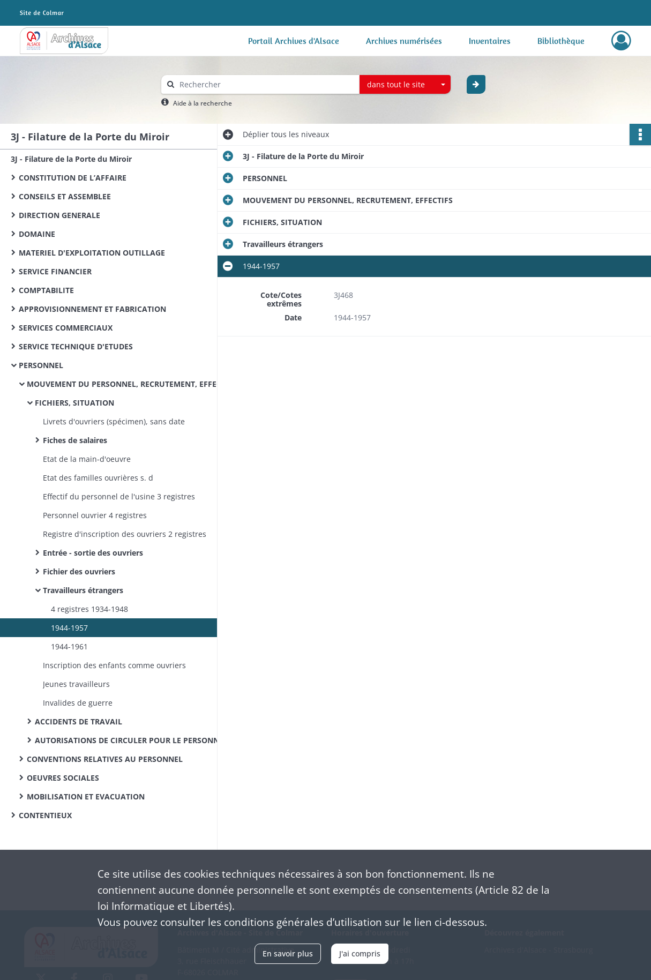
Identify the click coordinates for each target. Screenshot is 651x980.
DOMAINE (37, 234)
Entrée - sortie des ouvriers (93, 553)
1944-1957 (69, 628)
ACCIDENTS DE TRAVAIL (78, 721)
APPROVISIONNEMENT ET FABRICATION (92, 309)
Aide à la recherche (202, 103)
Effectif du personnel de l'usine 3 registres (119, 496)
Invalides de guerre (78, 703)
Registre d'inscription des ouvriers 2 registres (124, 534)
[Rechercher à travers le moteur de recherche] (265, 84)
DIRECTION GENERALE (59, 215)
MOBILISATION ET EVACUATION (86, 796)
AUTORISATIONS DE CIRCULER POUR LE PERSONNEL (131, 740)
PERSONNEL (41, 365)
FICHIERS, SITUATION (74, 403)
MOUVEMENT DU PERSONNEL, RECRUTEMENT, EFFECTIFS (132, 384)
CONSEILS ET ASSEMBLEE (65, 196)
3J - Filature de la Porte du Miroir (71, 159)
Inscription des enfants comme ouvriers (114, 665)
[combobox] (405, 84)
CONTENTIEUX (45, 815)
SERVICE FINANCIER (55, 271)
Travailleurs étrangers (83, 590)
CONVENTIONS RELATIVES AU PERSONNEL (105, 759)
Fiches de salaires (75, 440)
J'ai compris (359, 953)
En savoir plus (288, 953)
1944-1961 (69, 646)
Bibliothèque (561, 40)
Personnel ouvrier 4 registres (95, 515)
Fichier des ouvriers (79, 571)
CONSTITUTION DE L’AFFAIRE (72, 178)
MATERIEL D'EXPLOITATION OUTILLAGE (92, 253)
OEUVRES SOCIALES (63, 778)
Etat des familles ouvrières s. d (98, 478)
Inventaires (490, 40)
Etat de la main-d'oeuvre (87, 459)
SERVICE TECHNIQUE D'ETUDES (76, 346)
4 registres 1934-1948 (89, 609)
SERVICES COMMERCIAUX (66, 328)
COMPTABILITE (46, 290)
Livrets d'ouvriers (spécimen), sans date (114, 421)
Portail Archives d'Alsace (293, 40)
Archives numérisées (404, 40)
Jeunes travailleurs (76, 684)
